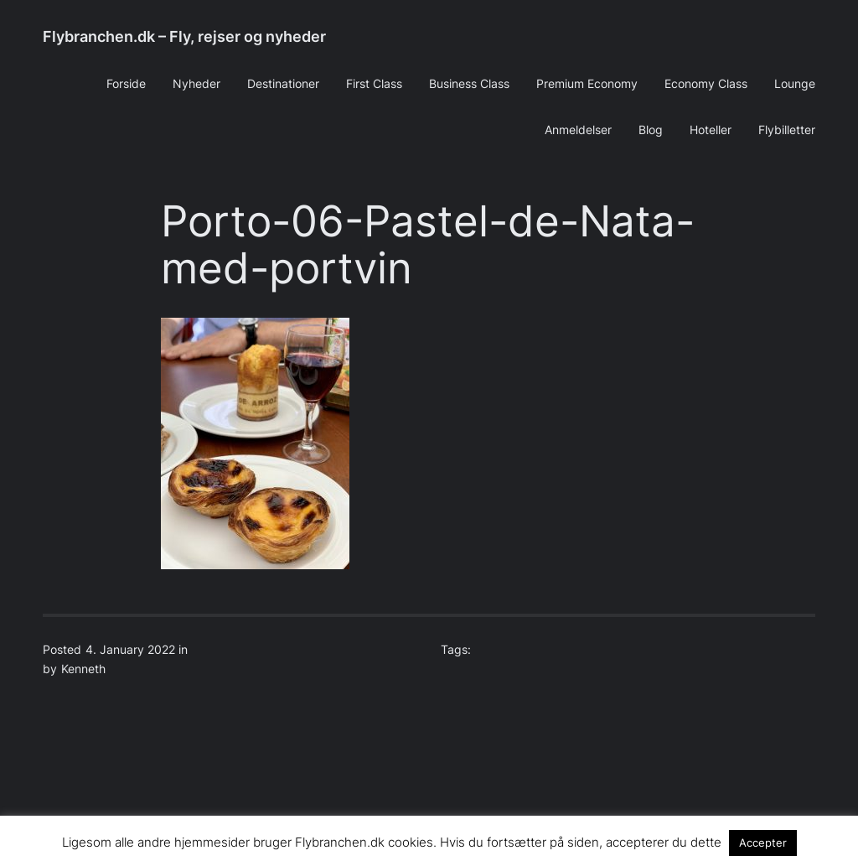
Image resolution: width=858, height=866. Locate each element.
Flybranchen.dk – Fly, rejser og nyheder (184, 36)
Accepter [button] (763, 842)
